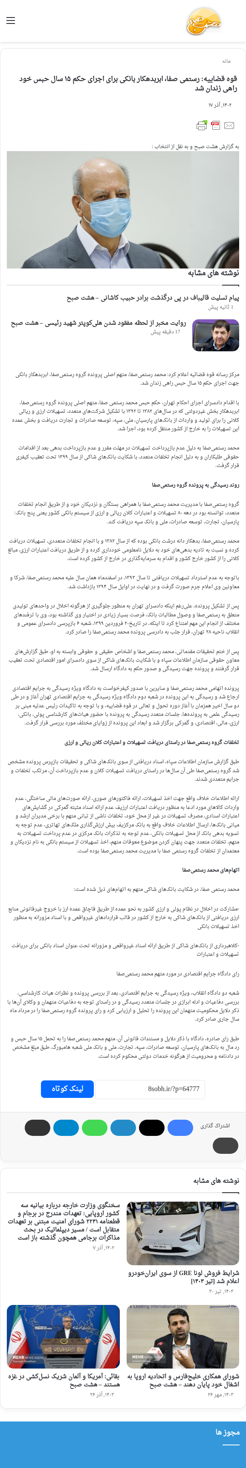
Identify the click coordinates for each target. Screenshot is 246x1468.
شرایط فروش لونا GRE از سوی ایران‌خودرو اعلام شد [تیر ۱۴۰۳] (183, 1277)
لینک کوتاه (67, 1089)
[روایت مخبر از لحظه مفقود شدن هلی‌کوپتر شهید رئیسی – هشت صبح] (215, 335)
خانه (229, 61)
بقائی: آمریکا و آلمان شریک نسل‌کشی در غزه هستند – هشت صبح (64, 1381)
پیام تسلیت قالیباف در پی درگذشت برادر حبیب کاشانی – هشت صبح (153, 298)
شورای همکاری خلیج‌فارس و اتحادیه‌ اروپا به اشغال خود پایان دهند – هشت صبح (183, 1381)
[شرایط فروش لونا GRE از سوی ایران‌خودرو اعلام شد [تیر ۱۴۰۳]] (183, 1233)
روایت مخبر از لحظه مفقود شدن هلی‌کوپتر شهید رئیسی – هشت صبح (98, 323)
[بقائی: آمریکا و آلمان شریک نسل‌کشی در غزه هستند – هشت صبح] (63, 1337)
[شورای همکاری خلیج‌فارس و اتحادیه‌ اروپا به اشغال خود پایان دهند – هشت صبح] (183, 1337)
